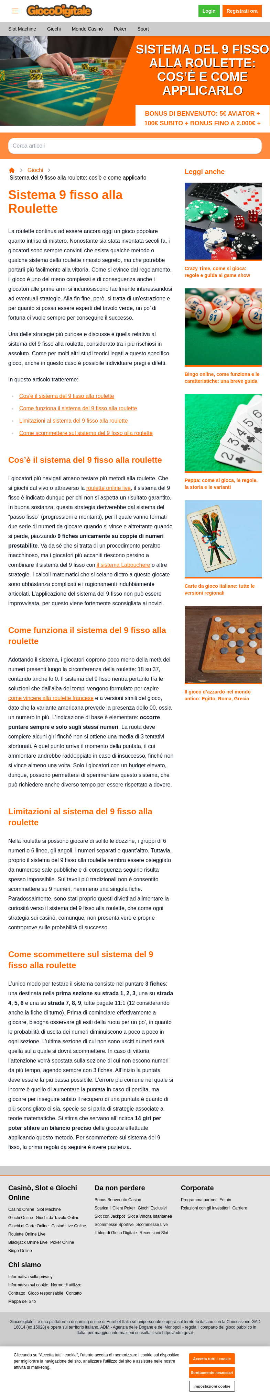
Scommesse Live (152, 1224)
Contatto (74, 1293)
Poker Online (62, 1242)
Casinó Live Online (68, 1226)
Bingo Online (20, 1250)
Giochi (54, 29)
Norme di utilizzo (66, 1285)
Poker (120, 29)
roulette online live (108, 488)
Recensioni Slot (154, 1232)
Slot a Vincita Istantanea (150, 1216)
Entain (225, 1199)
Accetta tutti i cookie (212, 1362)
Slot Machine (22, 29)
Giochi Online (20, 1217)
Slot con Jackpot (110, 1216)
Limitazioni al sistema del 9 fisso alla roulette (73, 421)
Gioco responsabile (45, 1293)
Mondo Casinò (87, 29)
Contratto (16, 1293)
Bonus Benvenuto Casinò (118, 1199)
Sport (143, 29)
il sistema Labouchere (123, 565)
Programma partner (199, 1199)
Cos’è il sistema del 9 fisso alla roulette (66, 396)
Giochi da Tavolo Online (57, 1217)
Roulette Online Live (26, 1234)
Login (209, 11)
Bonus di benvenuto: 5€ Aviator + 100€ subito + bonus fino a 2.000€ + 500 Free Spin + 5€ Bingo (202, 123)
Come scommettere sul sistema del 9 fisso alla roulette (86, 433)
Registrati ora (242, 11)
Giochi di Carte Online (28, 1226)
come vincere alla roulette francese (51, 698)
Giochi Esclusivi (152, 1208)
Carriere (239, 1208)
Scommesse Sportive (114, 1224)
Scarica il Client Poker (115, 1208)
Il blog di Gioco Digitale (116, 1232)
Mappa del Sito (22, 1301)
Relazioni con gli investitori (205, 1208)
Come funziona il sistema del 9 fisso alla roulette (78, 408)
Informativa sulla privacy (30, 1276)
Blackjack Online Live (27, 1242)
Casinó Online (21, 1209)
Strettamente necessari (212, 1376)
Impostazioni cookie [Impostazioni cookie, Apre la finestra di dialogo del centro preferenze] (212, 1390)
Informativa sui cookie (28, 1285)
